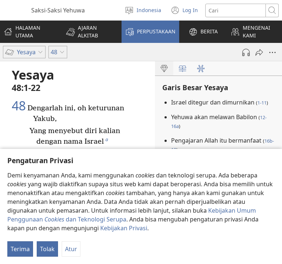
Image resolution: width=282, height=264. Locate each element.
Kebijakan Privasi (123, 228)
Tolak (47, 249)
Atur (71, 249)
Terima (20, 249)
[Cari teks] (235, 10)
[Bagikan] (259, 52)
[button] (89, 32)
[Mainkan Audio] (246, 52)
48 (19, 106)
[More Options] (272, 52)
